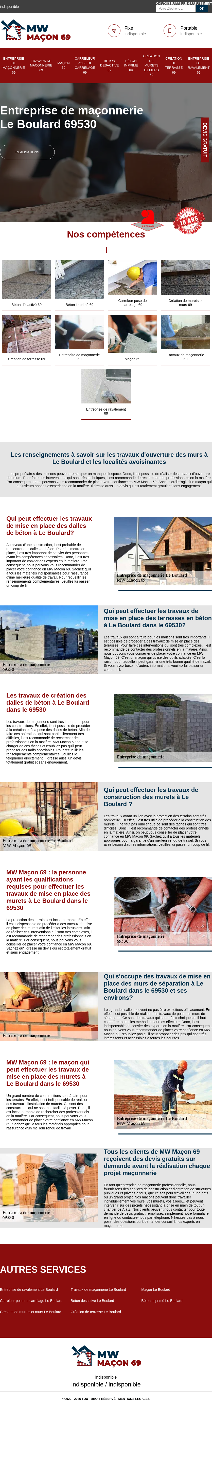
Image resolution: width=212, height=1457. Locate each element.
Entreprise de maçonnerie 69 (14, 65)
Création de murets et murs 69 (151, 65)
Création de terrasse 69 (174, 65)
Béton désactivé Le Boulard (92, 1301)
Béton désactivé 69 (109, 65)
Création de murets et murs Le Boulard (30, 1312)
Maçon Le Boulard (155, 1289)
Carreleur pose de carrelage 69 (85, 65)
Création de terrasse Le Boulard (96, 1312)
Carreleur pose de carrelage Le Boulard (31, 1301)
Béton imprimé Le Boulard (161, 1301)
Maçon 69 (63, 65)
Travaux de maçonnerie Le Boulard (98, 1289)
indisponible (135, 34)
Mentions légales (134, 1399)
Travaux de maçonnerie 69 (41, 65)
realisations (27, 152)
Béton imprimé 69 (131, 65)
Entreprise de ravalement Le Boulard (29, 1289)
